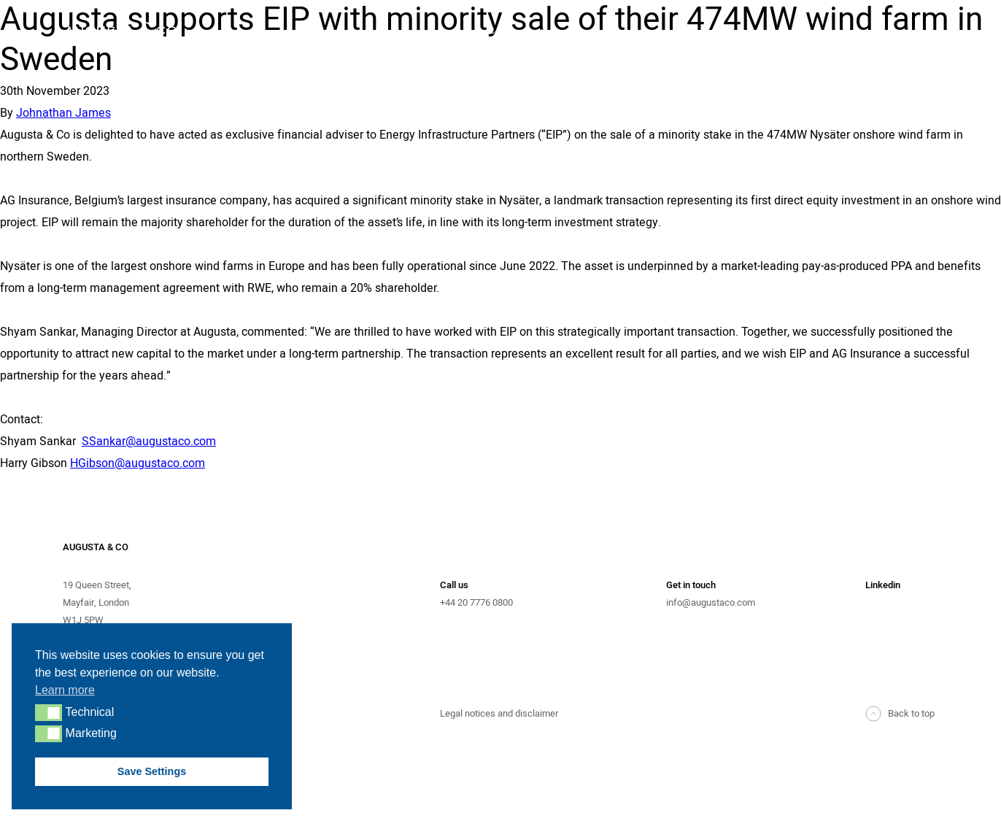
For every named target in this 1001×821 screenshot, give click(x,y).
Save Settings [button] (151, 771)
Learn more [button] (65, 690)
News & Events (902, 33)
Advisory (462, 33)
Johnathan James (63, 113)
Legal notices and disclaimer (499, 713)
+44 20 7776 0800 (476, 602)
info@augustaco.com (710, 602)
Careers (886, 77)
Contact (887, 55)
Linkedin (882, 585)
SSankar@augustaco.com (149, 441)
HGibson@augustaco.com (137, 463)
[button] (48, 712)
